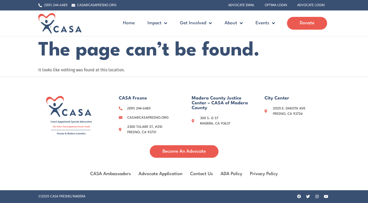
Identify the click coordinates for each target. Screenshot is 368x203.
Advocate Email (241, 5)
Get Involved (196, 23)
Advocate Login (311, 5)
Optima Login (276, 5)
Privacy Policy (264, 174)
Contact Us (201, 174)
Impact (157, 23)
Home (129, 23)
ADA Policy (231, 174)
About (234, 23)
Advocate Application (160, 174)
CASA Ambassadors (110, 174)
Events (265, 23)
